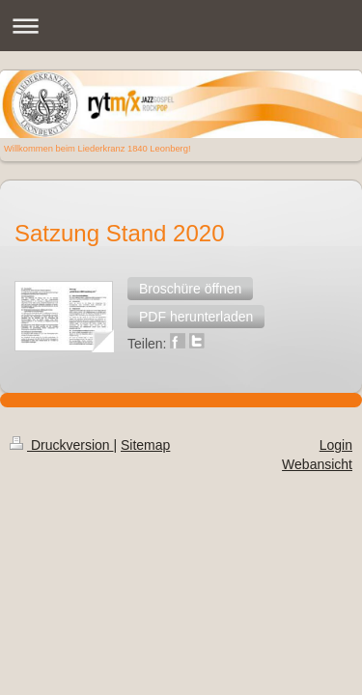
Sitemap (145, 362)
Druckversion (61, 362)
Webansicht (317, 381)
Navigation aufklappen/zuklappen (181, 25)
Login (336, 362)
